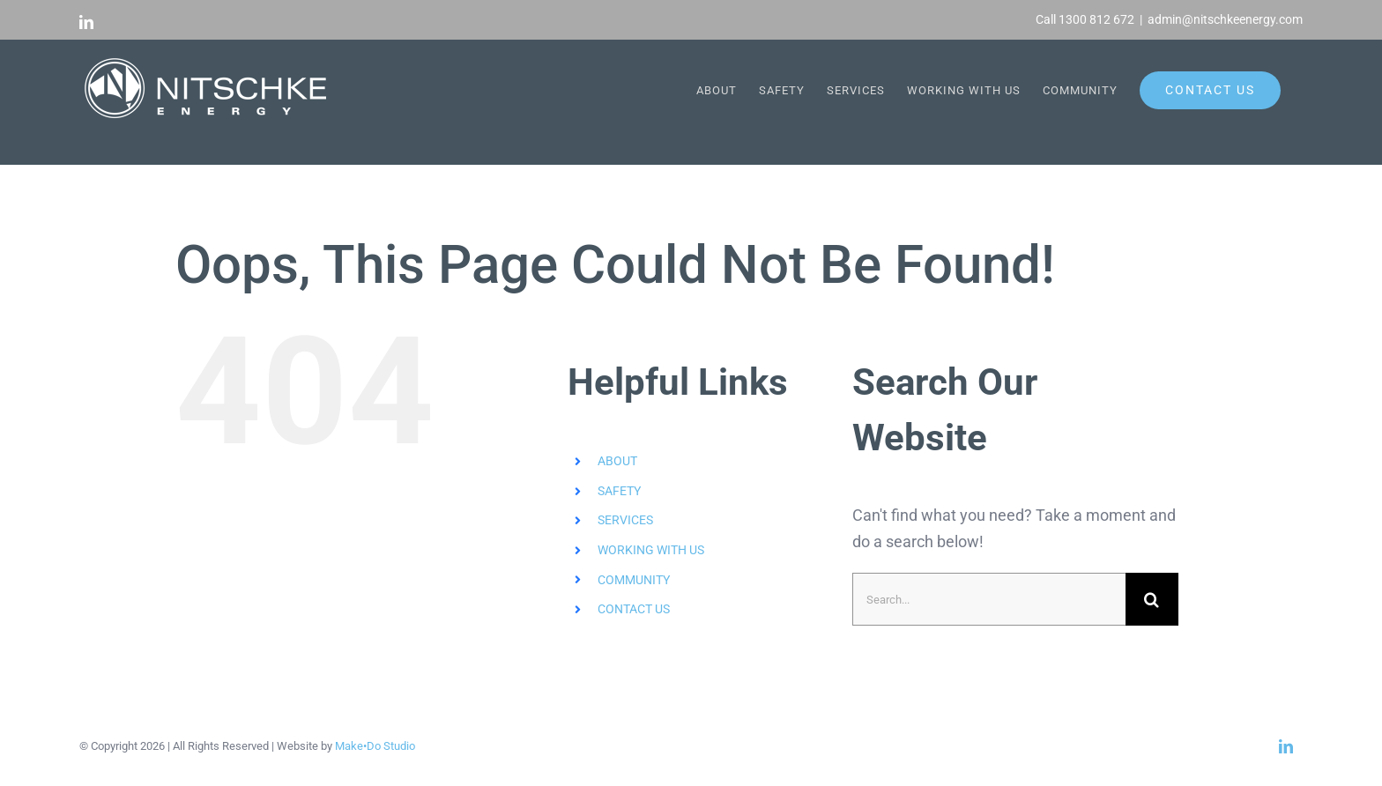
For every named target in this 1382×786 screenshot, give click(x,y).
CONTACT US (634, 609)
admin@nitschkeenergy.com (1225, 19)
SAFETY (619, 491)
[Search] (1152, 599)
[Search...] (989, 599)
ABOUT (617, 461)
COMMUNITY (634, 579)
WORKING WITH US (651, 550)
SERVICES (625, 520)
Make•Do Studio (375, 746)
